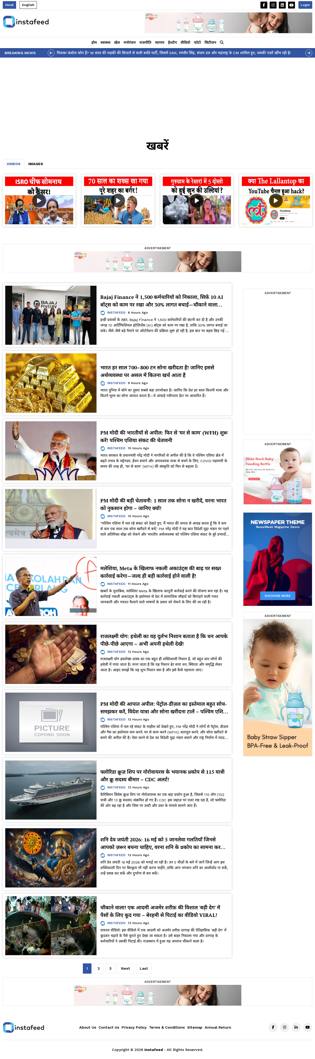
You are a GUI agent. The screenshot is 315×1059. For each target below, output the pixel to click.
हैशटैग (172, 42)
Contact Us (109, 1027)
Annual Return (218, 1027)
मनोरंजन (130, 42)
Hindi (9, 5)
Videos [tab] (13, 164)
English (28, 5)
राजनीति (145, 42)
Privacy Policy (134, 1027)
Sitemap (194, 1027)
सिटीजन (210, 42)
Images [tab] (35, 164)
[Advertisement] (157, 92)
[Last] (144, 968)
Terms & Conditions (167, 1027)
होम (94, 42)
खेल (117, 42)
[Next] (125, 968)
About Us (87, 1027)
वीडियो (185, 42)
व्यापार (159, 42)
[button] (221, 42)
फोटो (197, 42)
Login (305, 5)
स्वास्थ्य (106, 42)
